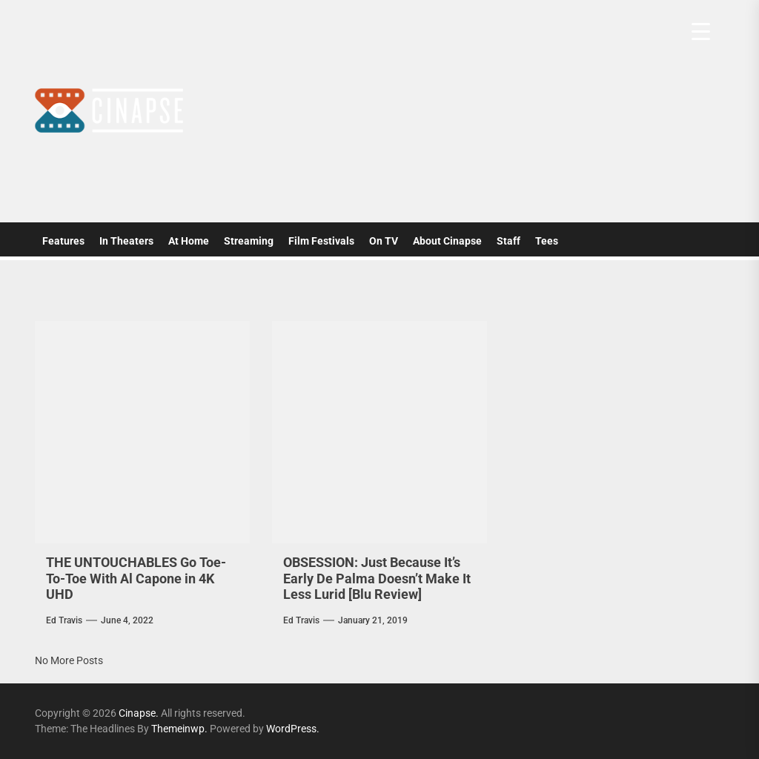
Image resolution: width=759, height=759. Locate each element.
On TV (383, 241)
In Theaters (126, 241)
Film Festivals (321, 241)
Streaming (249, 241)
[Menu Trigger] (700, 31)
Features (63, 241)
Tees (546, 241)
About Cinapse (447, 241)
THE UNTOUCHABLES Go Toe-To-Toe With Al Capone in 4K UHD (136, 578)
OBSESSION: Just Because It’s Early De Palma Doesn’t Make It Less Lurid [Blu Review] (377, 578)
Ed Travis (64, 620)
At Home (188, 241)
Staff (508, 241)
